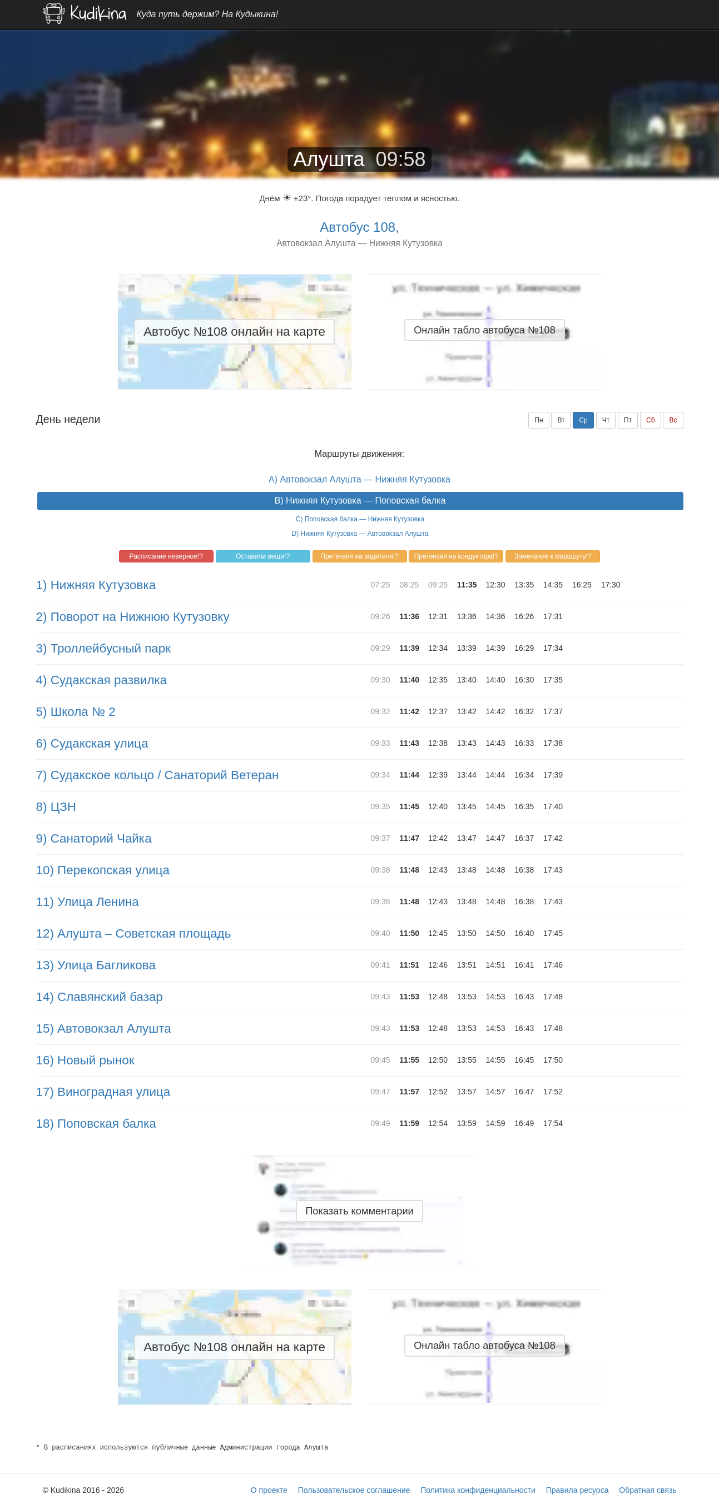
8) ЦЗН (56, 807)
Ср (583, 420)
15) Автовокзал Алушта (103, 1028)
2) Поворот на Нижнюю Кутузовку (133, 617)
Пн (538, 420)
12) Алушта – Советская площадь (133, 933)
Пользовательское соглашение (354, 1490)
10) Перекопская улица (103, 870)
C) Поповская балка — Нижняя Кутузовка (360, 519)
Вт (560, 420)
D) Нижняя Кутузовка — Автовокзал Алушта (360, 533)
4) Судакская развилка (101, 680)
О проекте (269, 1490)
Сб (650, 420)
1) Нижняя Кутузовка (96, 585)
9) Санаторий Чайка (94, 838)
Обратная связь (647, 1490)
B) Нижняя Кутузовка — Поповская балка (360, 500)
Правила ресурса (577, 1490)
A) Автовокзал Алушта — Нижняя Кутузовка (359, 479)
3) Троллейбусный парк (103, 648)
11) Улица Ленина (87, 902)
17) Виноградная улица (103, 1092)
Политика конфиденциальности (477, 1490)
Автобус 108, (359, 227)
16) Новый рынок (85, 1060)
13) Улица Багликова (96, 965)
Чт (606, 420)
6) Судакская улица (92, 743)
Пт (628, 420)
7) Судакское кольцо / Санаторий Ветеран (157, 775)
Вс (673, 420)
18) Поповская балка (96, 1123)
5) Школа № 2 (76, 712)
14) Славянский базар (99, 997)
